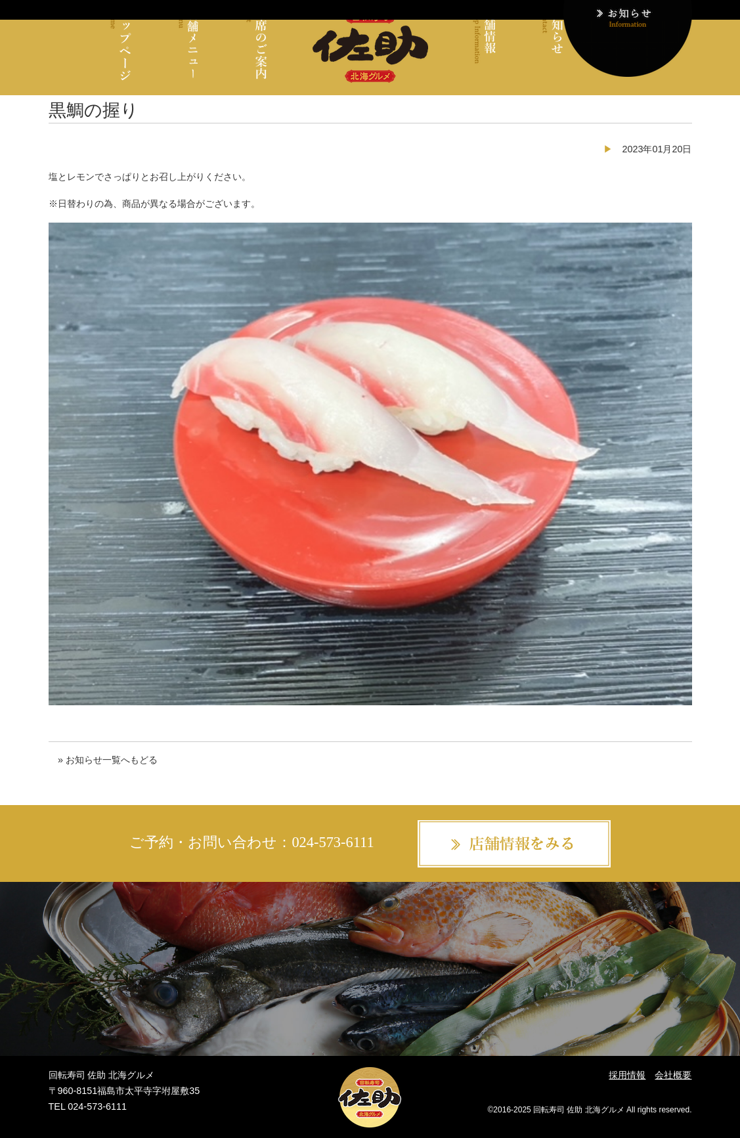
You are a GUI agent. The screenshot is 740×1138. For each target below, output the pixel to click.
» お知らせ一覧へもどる (108, 760)
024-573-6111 (333, 842)
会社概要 (673, 1075)
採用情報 (627, 1075)
